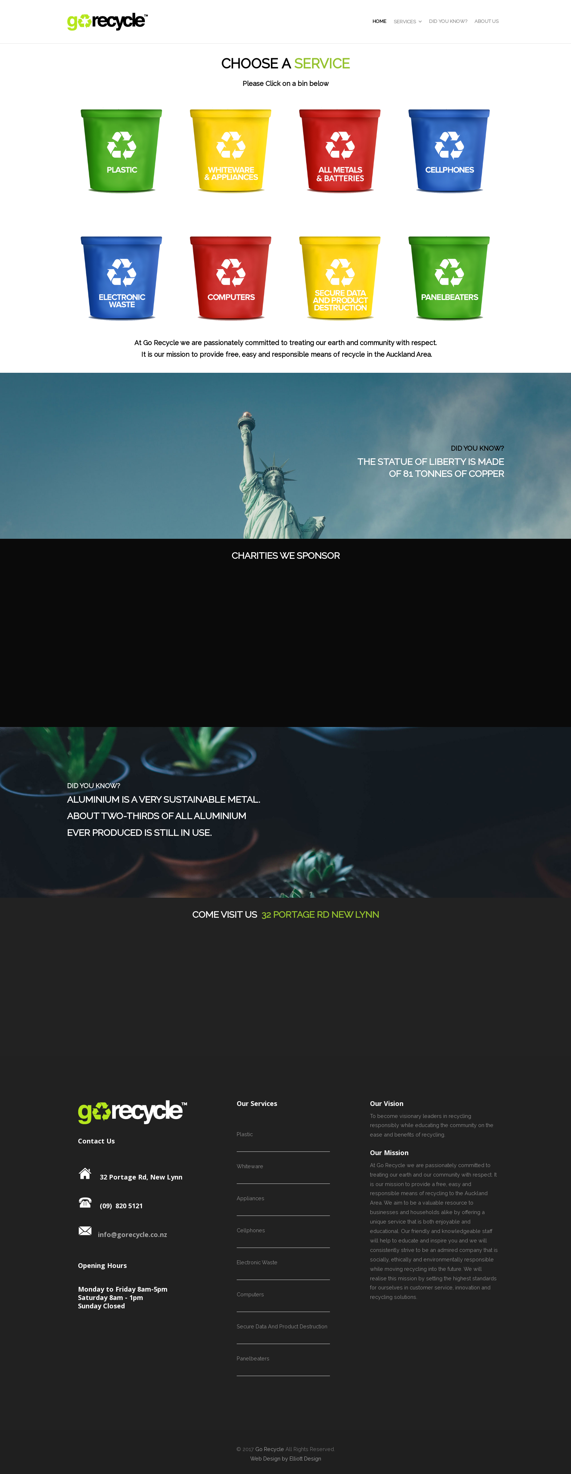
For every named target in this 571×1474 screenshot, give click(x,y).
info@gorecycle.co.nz (122, 1234)
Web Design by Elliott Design (285, 1458)
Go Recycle (269, 1449)
